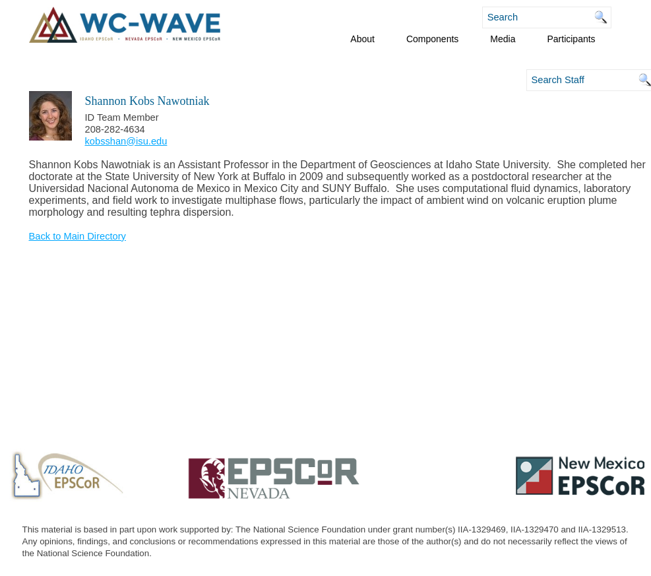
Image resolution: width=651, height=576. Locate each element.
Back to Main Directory (77, 236)
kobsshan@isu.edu (126, 141)
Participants (571, 39)
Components (432, 39)
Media (502, 39)
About (362, 39)
